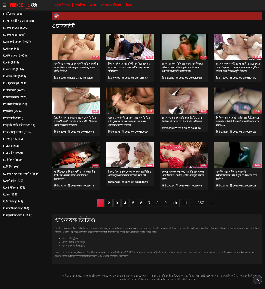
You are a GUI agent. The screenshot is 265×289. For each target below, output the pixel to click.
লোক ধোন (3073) (14, 76)
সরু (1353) (10, 194)
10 (175, 203)
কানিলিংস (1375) (14, 187)
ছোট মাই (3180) (13, 69)
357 (200, 203)
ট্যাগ (129, 5)
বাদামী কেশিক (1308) (16, 208)
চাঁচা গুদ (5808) (13, 13)
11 (185, 203)
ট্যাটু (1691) (11, 166)
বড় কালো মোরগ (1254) (17, 215)
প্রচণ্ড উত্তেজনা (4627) (17, 41)
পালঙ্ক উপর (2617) (15, 104)
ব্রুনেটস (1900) (13, 152)
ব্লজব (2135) (11, 145)
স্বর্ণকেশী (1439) (13, 180)
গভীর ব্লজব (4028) (15, 55)
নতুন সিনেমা (63, 5)
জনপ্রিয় (80, 5)
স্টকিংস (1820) (13, 159)
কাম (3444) (11, 62)
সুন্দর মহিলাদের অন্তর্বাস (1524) (21, 173)
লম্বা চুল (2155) (13, 138)
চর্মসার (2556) (12, 111)
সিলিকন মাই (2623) (15, 97)
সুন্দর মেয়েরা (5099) (15, 27)
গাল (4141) (11, 48)
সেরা (93, 5)
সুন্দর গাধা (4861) (14, 34)
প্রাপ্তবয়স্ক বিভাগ (111, 5)
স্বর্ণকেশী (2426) (13, 118)
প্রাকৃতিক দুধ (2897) (15, 83)
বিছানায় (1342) (13, 201)
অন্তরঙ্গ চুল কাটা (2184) (17, 132)
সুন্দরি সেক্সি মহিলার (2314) (19, 125)
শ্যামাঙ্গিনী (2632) (14, 90)
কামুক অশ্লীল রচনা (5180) (18, 20)
